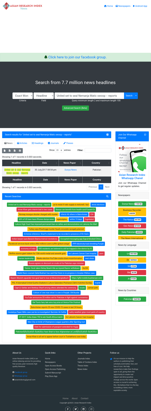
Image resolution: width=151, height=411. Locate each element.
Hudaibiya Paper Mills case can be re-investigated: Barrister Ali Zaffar (37, 309)
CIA (91, 211)
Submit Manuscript (53, 369)
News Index (82, 366)
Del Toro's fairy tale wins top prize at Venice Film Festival (56, 299)
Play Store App (51, 373)
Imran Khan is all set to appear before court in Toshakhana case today (56, 333)
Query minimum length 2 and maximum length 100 (96, 100)
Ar (132, 278)
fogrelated (89, 216)
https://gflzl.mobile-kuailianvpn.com (87, 275)
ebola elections (98, 201)
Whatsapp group (20, 373)
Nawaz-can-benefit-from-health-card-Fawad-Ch (75, 206)
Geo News (132, 226)
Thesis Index (83, 362)
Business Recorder (132, 212)
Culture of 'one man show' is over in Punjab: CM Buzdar (56, 289)
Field (43, 100)
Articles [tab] (22, 143)
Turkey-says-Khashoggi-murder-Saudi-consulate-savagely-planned (56, 226)
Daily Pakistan (132, 232)
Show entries (60, 150)
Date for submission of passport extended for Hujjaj (56, 323)
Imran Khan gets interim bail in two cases (35, 206)
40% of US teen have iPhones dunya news (36, 216)
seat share (89, 255)
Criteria (22, 100)
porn (101, 250)
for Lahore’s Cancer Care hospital (83, 250)
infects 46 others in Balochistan (74, 211)
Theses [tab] (68, 143)
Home (47, 355)
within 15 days (76, 216)
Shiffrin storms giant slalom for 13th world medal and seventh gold (37, 250)
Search (129, 95)
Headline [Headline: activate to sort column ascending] (27, 163)
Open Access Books (53, 362)
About (75, 395)
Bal (132, 272)
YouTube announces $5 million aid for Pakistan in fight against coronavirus (56, 294)
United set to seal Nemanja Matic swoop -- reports (47, 134)
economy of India (28, 245)
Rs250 (85, 265)
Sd (132, 266)
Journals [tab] (53, 143)
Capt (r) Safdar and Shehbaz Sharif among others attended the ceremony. (45, 284)
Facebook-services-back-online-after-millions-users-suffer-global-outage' (39, 240)
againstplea (62, 216)
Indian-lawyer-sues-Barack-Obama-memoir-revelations (34, 235)
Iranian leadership (26, 255)
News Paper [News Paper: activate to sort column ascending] (87, 163)
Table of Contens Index (87, 359)
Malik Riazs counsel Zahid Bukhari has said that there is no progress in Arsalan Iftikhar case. (56, 270)
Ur (132, 253)
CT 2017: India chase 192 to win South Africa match (40, 314)
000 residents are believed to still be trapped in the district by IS (65, 245)
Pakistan (132, 299)
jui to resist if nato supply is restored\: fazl (71, 201)
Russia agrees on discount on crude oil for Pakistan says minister (56, 260)
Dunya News (88, 170)
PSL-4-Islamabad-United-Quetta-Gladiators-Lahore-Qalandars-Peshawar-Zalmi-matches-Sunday (52, 279)
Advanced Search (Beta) (75, 108)
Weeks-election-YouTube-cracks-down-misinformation (59, 255)
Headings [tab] (38, 143)
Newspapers (50, 359)
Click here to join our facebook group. (77, 57)
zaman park (93, 284)
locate (82, 284)
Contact (84, 395)
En (132, 260)
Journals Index (84, 355)
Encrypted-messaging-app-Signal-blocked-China (80, 235)
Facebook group (21, 369)
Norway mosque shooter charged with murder (38, 211)
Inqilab (98, 279)
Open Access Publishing (55, 366)
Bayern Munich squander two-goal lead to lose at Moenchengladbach (40, 275)
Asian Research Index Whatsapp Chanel (132, 176)
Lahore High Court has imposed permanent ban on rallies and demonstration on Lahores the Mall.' (56, 221)
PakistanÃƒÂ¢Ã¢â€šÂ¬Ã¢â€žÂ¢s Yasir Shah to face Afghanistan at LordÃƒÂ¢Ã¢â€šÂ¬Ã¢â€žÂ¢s (56, 328)
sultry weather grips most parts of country (87, 309)
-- (28, 170)
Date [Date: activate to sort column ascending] (65, 163)
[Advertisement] (75, 32)
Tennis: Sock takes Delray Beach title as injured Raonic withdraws (52, 265)
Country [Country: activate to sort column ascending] (103, 163)
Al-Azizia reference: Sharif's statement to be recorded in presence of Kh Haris (56, 231)
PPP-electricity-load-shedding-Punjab (88, 240)
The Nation (132, 219)
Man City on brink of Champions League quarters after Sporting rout (56, 319)
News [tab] (8, 143)
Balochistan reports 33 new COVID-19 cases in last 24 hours (56, 304)
